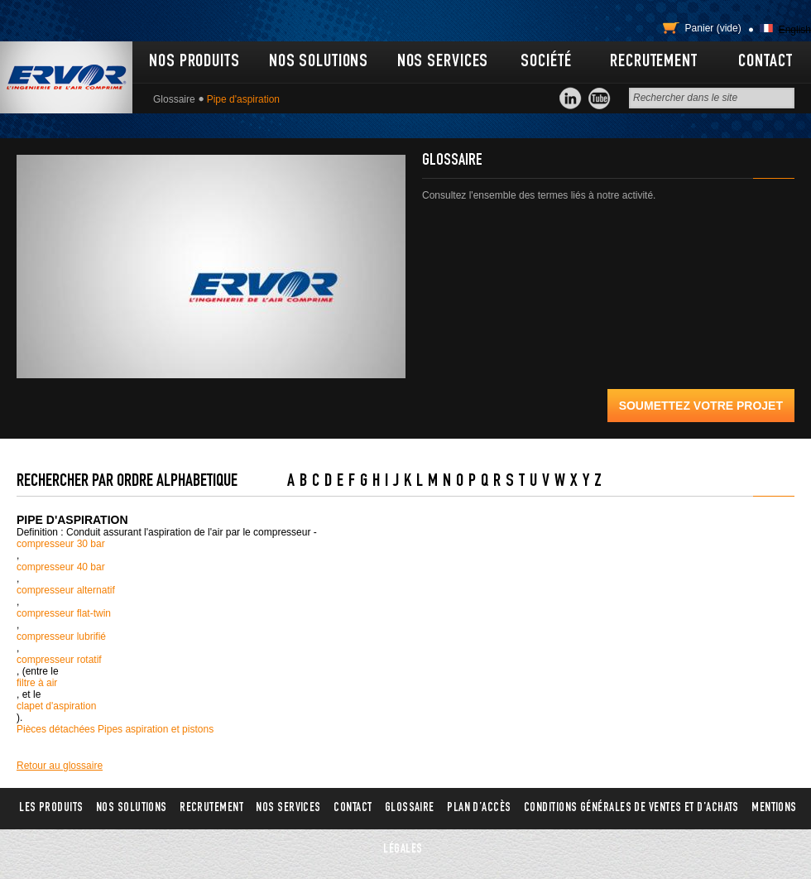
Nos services (443, 62)
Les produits (51, 808)
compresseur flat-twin (64, 613)
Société (546, 62)
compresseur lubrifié (61, 636)
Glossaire (174, 99)
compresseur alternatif (66, 590)
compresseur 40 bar (61, 567)
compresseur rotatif (59, 659)
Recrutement (654, 62)
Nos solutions (318, 62)
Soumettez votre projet (701, 405)
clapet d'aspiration (56, 706)
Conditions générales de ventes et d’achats (631, 808)
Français (766, 28)
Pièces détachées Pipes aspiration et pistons (115, 729)
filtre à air (37, 683)
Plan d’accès (479, 808)
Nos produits (194, 62)
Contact (765, 62)
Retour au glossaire (60, 765)
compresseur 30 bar (61, 544)
